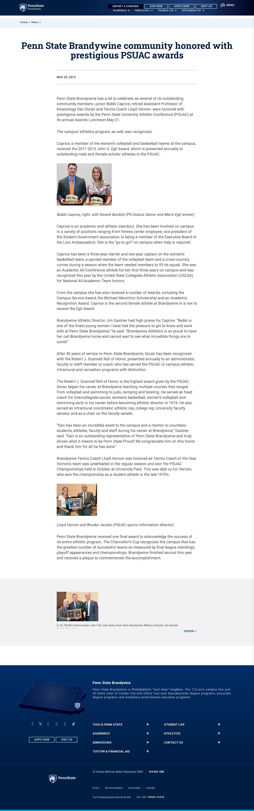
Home (24, 22)
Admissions (141, 13)
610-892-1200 (156, 771)
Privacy (96, 788)
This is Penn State (107, 724)
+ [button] (147, 724)
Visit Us (205, 6)
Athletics (172, 733)
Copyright (150, 788)
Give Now (155, 6)
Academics (119, 13)
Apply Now (180, 6)
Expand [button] (189, 631)
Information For (190, 13)
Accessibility (134, 788)
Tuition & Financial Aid (111, 751)
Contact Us (173, 742)
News (34, 22)
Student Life (165, 13)
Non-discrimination (114, 788)
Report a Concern (124, 6)
